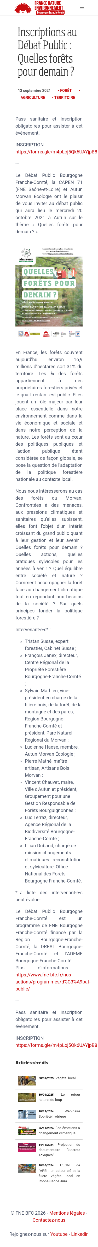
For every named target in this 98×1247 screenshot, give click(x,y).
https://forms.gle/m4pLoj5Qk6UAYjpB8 (56, 151)
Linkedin (80, 1234)
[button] (82, 7)
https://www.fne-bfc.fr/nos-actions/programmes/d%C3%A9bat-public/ (52, 982)
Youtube (58, 1234)
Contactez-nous (49, 1220)
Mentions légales (67, 1213)
